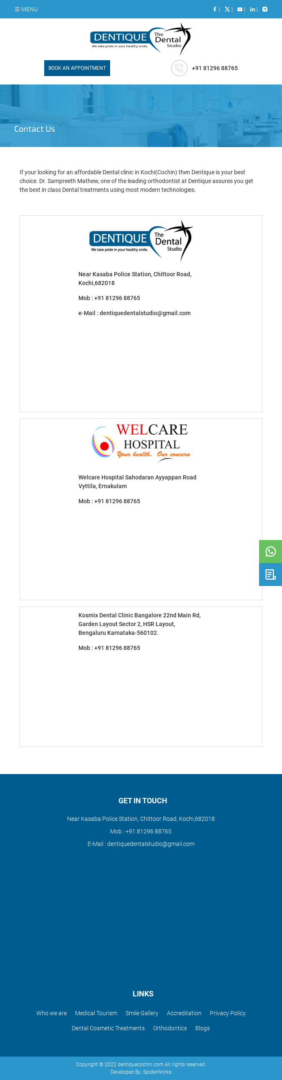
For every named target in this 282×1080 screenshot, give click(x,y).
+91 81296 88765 (117, 298)
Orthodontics (170, 1028)
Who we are (51, 1013)
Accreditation (184, 1013)
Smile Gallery (142, 1013)
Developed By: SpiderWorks (141, 1072)
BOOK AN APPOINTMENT (77, 68)
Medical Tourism (96, 1013)
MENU (26, 9)
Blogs (202, 1028)
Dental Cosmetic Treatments (108, 1028)
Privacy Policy (228, 1013)
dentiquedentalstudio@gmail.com (145, 313)
